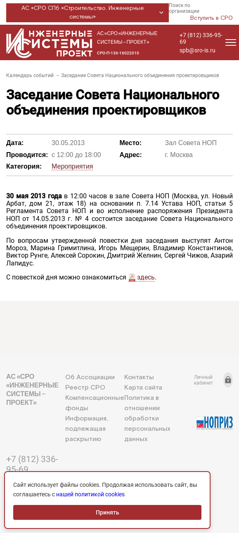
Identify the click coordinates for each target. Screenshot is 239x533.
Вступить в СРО (211, 18)
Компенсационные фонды (94, 403)
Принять (107, 512)
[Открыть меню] (231, 42)
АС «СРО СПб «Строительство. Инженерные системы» (93, 13)
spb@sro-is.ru (197, 50)
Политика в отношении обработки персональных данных (147, 419)
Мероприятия (72, 166)
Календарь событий (30, 75)
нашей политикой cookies (90, 494)
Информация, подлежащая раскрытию (86, 429)
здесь (146, 277)
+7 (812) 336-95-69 (201, 38)
